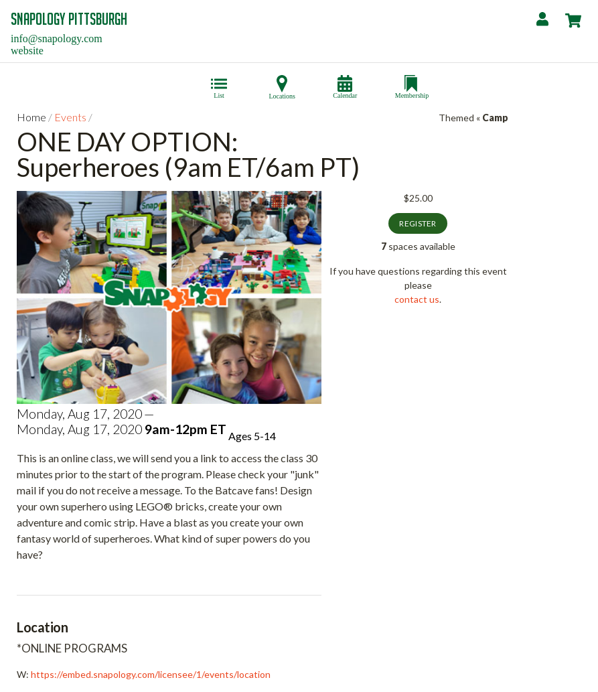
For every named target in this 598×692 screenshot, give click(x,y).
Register (417, 223)
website (27, 50)
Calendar (345, 91)
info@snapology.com (56, 38)
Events (70, 117)
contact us (416, 299)
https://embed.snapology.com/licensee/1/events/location (151, 674)
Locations (282, 92)
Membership (412, 91)
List (219, 91)
